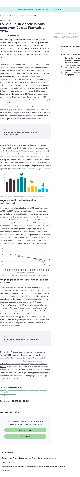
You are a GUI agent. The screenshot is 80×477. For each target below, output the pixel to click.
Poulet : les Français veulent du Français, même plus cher (22, 340)
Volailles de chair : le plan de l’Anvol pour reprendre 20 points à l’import (21, 133)
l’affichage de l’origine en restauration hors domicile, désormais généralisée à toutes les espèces (23, 364)
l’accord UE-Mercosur (8, 355)
